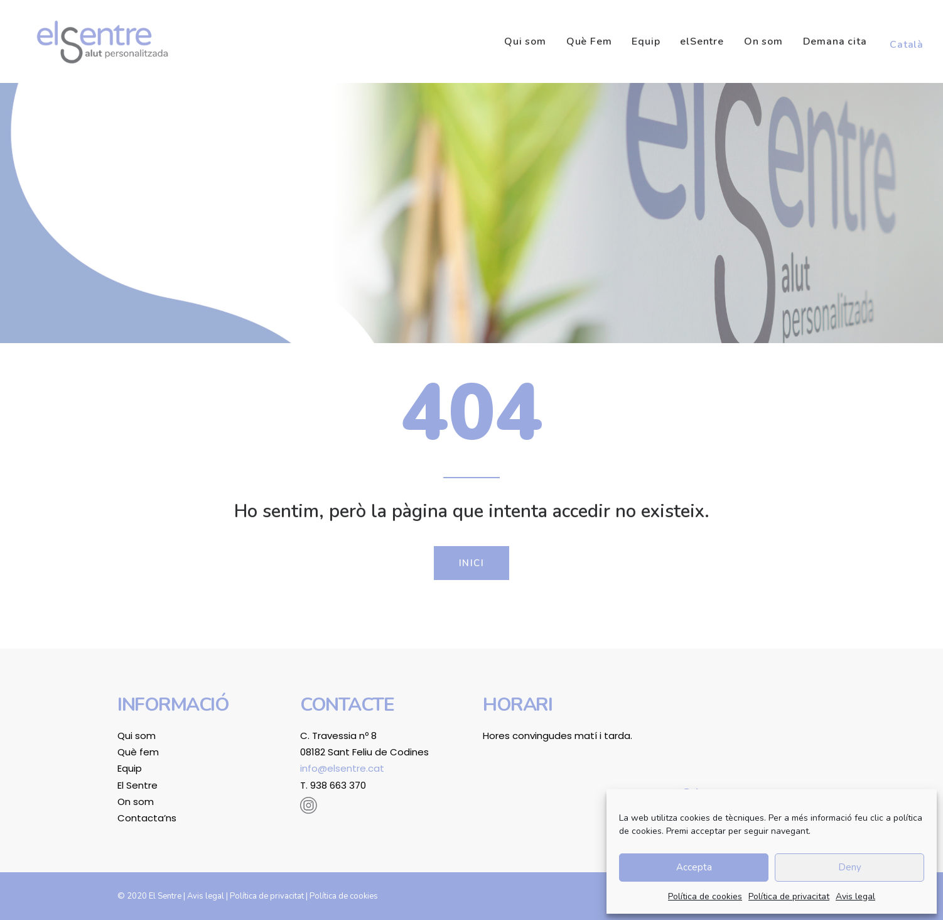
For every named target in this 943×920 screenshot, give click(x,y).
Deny (849, 867)
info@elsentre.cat (342, 768)
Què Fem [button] (589, 41)
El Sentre (137, 785)
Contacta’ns (146, 817)
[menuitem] (529, 41)
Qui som (525, 41)
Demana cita (835, 41)
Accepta (694, 867)
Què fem (138, 751)
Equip (646, 41)
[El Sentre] (94, 41)
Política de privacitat (788, 896)
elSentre (701, 41)
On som (763, 41)
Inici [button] (472, 563)
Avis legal (855, 896)
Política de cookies (705, 896)
